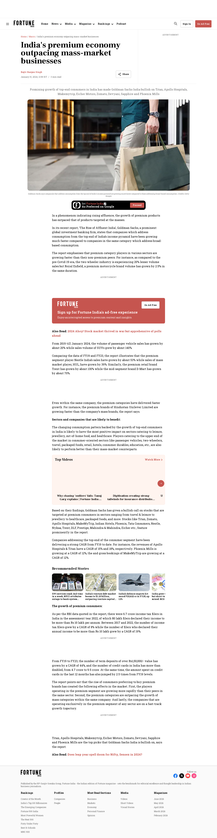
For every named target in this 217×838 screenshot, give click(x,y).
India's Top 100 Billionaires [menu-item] (34, 803)
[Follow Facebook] (175, 775)
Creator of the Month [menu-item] (31, 799)
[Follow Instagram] (194, 775)
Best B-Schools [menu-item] (28, 827)
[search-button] (176, 24)
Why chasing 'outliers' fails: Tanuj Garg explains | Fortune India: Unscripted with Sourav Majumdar (79, 499)
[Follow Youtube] (187, 775)
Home (44, 23)
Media (124, 792)
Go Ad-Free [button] (203, 23)
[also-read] (108, 333)
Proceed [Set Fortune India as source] (137, 205)
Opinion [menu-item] (91, 815)
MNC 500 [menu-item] (25, 831)
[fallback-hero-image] (67, 582)
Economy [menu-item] (92, 807)
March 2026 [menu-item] (159, 811)
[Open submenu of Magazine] (86, 24)
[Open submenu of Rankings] (105, 24)
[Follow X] (181, 775)
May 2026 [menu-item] (158, 803)
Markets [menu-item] (91, 803)
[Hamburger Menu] (7, 23)
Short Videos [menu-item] (127, 803)
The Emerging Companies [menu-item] (33, 807)
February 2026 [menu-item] (161, 815)
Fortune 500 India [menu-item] (29, 811)
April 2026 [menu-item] (159, 807)
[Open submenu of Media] (70, 24)
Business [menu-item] (92, 799)
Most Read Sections (99, 792)
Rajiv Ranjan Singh (31, 72)
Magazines (160, 792)
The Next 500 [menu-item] (27, 819)
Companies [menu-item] (59, 799)
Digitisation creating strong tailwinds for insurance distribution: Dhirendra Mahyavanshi (131, 499)
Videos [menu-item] (124, 799)
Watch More (152, 459)
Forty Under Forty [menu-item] (29, 823)
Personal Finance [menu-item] (96, 811)
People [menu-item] (57, 803)
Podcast (121, 23)
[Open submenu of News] (56, 24)
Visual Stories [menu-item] (127, 807)
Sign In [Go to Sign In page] (187, 23)
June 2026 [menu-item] (159, 799)
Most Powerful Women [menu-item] (32, 815)
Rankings (27, 792)
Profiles (59, 792)
